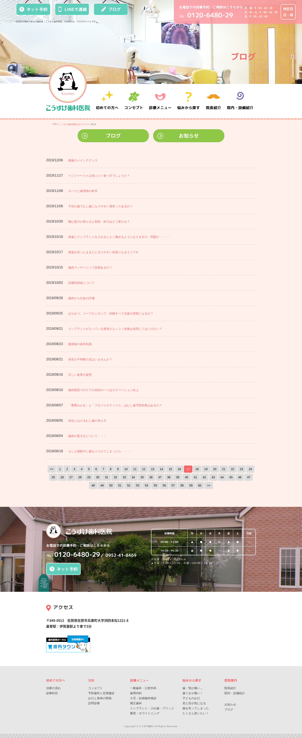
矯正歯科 (136, 703)
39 (177, 477)
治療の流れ (53, 688)
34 (133, 477)
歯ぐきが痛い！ (192, 693)
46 (240, 477)
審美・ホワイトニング (144, 713)
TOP (54, 124)
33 (124, 477)
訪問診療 (94, 703)
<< (51, 469)
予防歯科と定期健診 (101, 693)
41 (195, 477)
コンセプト (95, 688)
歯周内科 (136, 693)
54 (146, 485)
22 (232, 469)
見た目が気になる (194, 703)
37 (160, 477)
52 (128, 485)
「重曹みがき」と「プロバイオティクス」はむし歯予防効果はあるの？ (115, 405)
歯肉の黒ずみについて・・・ (87, 436)
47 (248, 477)
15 (170, 469)
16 (179, 469)
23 (241, 469)
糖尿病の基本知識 (80, 344)
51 (120, 485)
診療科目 (52, 693)
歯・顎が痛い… (192, 688)
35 (142, 477)
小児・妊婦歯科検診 (143, 698)
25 (53, 477)
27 (71, 477)
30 (97, 477)
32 (115, 477)
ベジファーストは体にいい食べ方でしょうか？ (99, 175)
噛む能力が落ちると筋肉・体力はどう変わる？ (99, 221)
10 (126, 469)
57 (173, 485)
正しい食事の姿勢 (80, 374)
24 (250, 469)
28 (80, 477)
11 (135, 469)
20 (214, 469)
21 (223, 469)
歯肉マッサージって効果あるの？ (90, 267)
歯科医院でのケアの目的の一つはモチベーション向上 (103, 390)
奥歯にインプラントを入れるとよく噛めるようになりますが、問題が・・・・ (119, 237)
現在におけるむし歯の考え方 (87, 420)
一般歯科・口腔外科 (143, 688)
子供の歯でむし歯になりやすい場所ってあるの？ (100, 206)
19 (206, 469)
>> (208, 485)
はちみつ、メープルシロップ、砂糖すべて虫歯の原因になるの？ (110, 313)
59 (191, 485)
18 (197, 469)
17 (188, 469)
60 (200, 485)
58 (182, 485)
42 (204, 477)
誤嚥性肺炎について (81, 282)
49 (102, 485)
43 (213, 477)
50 (111, 485)
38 (169, 477)
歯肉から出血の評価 (81, 298)
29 (89, 477)
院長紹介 (214, 101)
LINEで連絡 (72, 9)
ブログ (111, 9)
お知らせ (189, 135)
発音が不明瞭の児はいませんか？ (90, 359)
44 (222, 477)
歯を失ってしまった (195, 708)
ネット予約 (33, 9)
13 (152, 469)
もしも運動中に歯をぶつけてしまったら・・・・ (100, 451)
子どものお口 (191, 698)
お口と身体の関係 (100, 698)
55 (155, 485)
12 (144, 469)
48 (93, 485)
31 (106, 477)
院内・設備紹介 (240, 101)
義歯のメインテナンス (83, 160)
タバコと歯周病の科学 (83, 191)
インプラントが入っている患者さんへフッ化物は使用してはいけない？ (115, 328)
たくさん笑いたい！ (195, 713)
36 (151, 477)
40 (186, 477)
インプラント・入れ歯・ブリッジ (152, 708)
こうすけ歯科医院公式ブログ (73, 124)
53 (137, 485)
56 (164, 485)
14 (161, 469)
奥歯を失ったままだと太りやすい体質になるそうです (103, 252)
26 (62, 477)
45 (231, 477)
